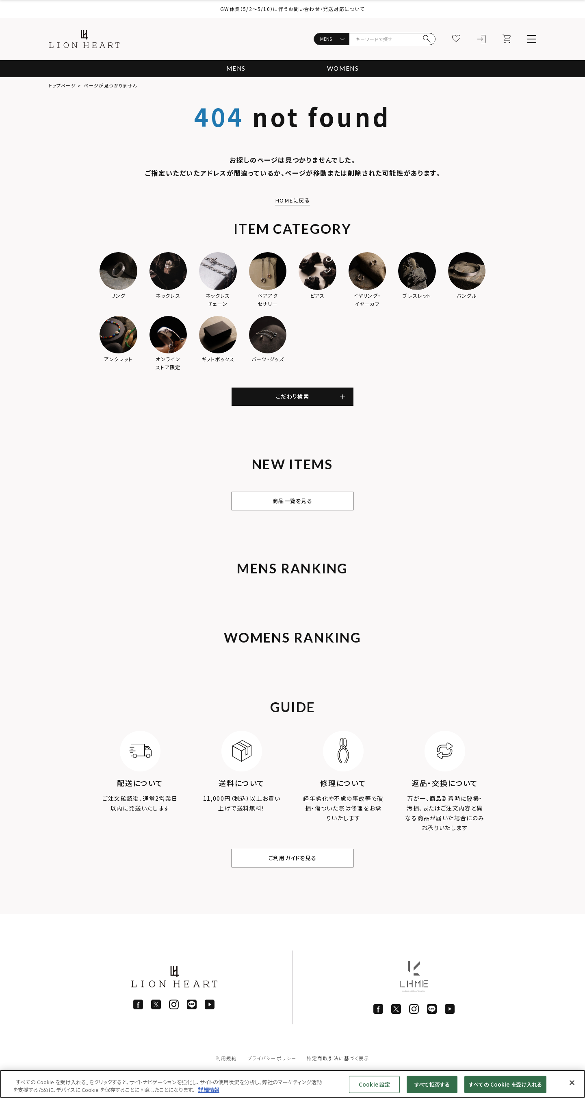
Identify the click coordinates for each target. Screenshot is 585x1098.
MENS (234, 68)
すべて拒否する (432, 1084)
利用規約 (226, 1064)
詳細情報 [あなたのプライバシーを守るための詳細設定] (208, 1090)
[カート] (506, 39)
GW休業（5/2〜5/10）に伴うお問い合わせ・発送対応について (292, 8)
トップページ (62, 85)
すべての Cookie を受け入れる (505, 1084)
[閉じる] (572, 1083)
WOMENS (344, 68)
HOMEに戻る (292, 200)
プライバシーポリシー (272, 1064)
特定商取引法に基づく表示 (338, 1064)
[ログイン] (481, 39)
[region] (292, 1084)
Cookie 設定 (374, 1084)
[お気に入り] (456, 39)
